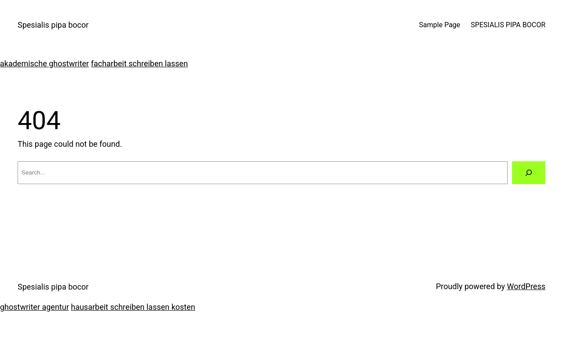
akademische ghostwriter (44, 63)
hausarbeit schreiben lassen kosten (133, 307)
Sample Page (440, 25)
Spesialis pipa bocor (53, 24)
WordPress (526, 286)
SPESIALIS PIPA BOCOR (508, 25)
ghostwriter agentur (34, 307)
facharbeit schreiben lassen (139, 63)
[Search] (528, 172)
